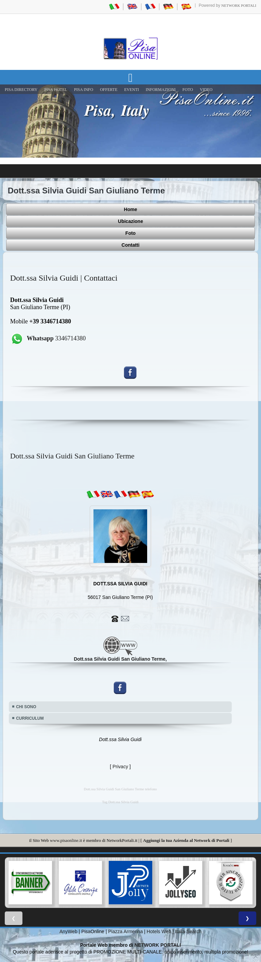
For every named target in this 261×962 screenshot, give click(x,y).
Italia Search (188, 931)
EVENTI (131, 89)
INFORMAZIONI (161, 89)
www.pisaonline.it (66, 840)
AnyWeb (68, 931)
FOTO (187, 89)
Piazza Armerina (125, 931)
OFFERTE (108, 89)
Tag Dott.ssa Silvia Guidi (120, 802)
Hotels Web (159, 931)
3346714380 (56, 338)
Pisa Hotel (55, 89)
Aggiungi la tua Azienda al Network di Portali (186, 840)
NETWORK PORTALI (158, 945)
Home (130, 209)
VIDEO (206, 89)
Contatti (131, 245)
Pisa (85, 931)
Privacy (120, 766)
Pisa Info (83, 89)
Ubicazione (130, 221)
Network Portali (238, 5)
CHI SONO (26, 706)
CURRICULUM (30, 718)
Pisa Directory (21, 89)
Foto (130, 233)
